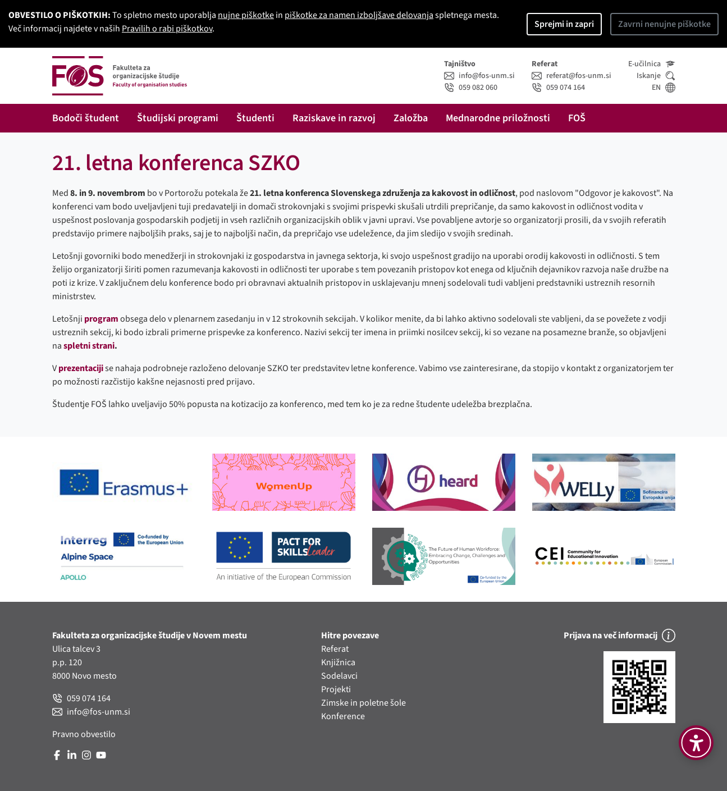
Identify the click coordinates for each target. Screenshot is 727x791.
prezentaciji (80, 368)
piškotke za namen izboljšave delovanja (359, 15)
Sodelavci (339, 676)
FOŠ (577, 118)
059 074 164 (558, 87)
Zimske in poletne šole (363, 703)
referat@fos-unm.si (571, 75)
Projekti (336, 689)
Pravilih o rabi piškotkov (167, 28)
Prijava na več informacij (619, 635)
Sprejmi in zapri (564, 24)
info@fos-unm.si (479, 75)
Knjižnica (338, 662)
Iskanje (656, 75)
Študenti (255, 118)
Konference (343, 716)
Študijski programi (177, 118)
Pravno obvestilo (84, 734)
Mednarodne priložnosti (498, 118)
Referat (335, 649)
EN (663, 87)
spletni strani (89, 346)
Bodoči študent (85, 118)
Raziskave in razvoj (334, 118)
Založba (411, 118)
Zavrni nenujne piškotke (664, 24)
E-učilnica (651, 64)
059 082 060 (470, 87)
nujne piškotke (246, 15)
